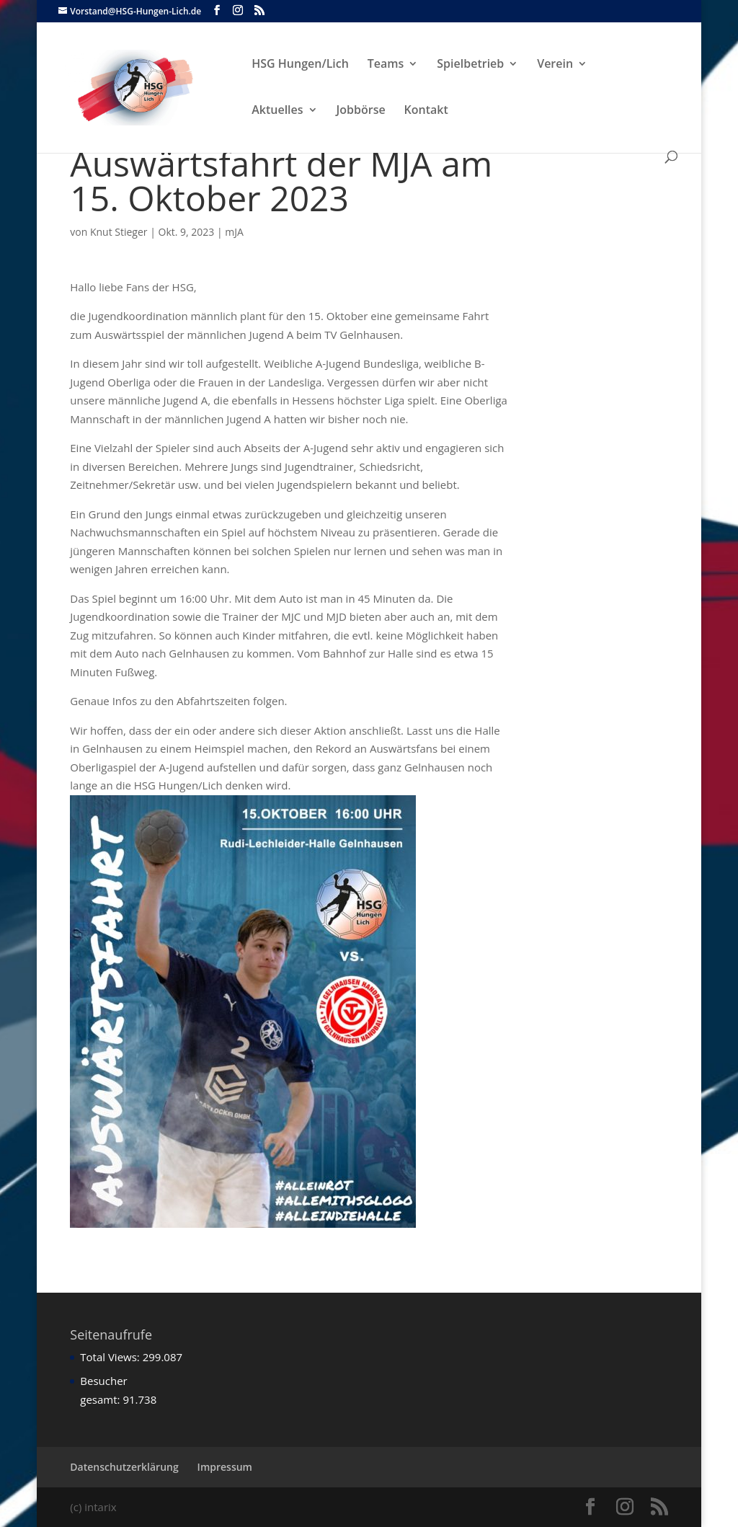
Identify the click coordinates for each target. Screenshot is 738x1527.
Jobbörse (361, 111)
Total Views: (111, 1357)
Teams (386, 64)
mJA (234, 232)
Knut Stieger (119, 232)
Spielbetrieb (470, 64)
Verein (555, 64)
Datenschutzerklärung (124, 1467)
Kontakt (426, 111)
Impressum (224, 1467)
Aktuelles (277, 111)
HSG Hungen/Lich (300, 64)
